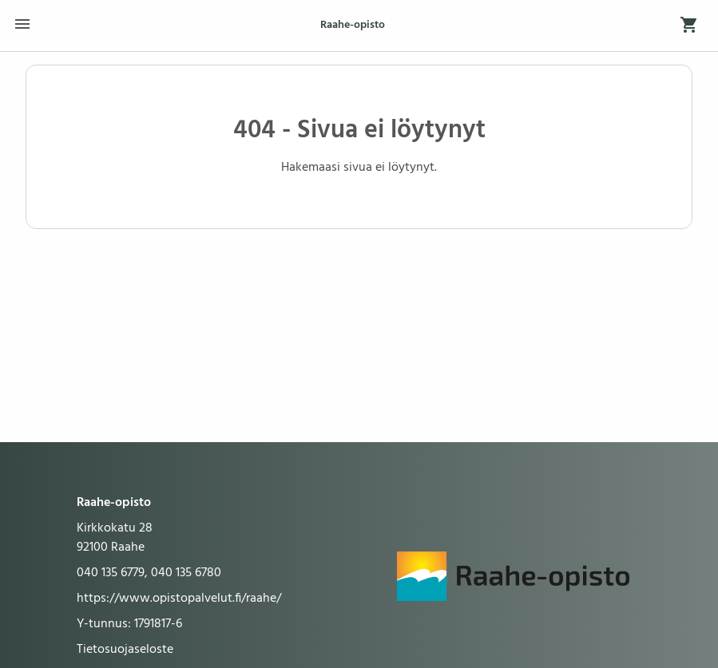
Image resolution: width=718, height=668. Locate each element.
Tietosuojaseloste (125, 649)
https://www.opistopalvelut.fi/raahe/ (179, 598)
